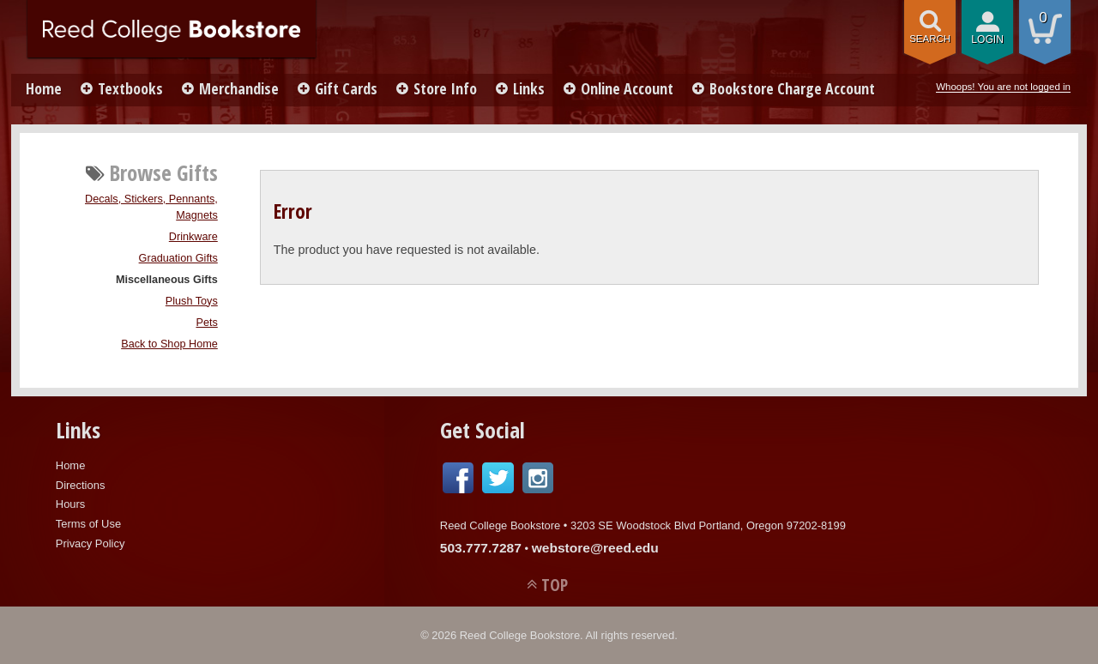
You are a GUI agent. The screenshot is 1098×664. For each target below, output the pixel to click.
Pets (206, 323)
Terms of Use (88, 523)
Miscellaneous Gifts (167, 280)
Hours (71, 504)
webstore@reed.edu (595, 547)
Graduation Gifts (178, 258)
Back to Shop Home (169, 344)
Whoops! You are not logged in (1003, 86)
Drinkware (193, 237)
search (929, 38)
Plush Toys (192, 301)
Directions (81, 485)
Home (44, 88)
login (987, 39)
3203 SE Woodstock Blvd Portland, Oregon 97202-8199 (708, 525)
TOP (554, 584)
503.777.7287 (481, 547)
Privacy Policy (90, 543)
